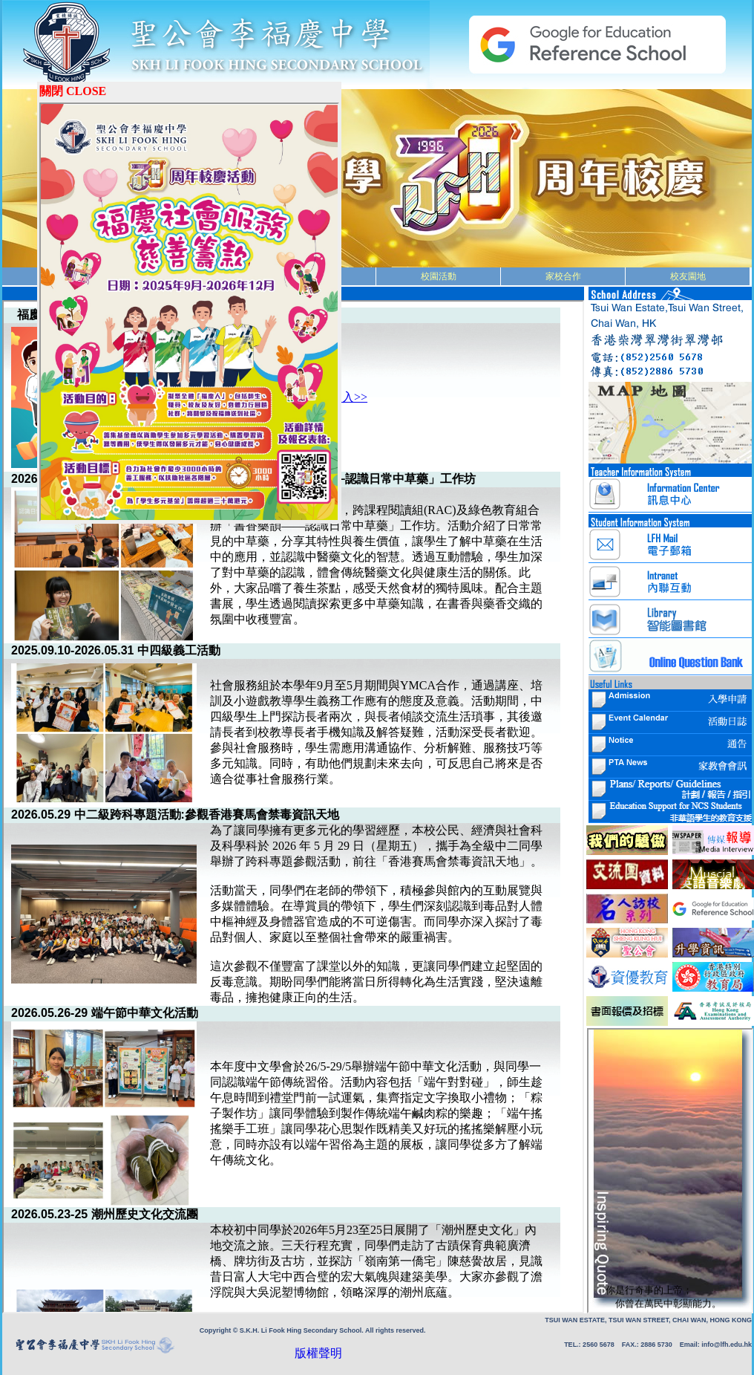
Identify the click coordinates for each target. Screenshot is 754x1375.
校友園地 (688, 276)
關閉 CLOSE (72, 91)
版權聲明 (271, 1353)
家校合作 (563, 276)
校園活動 (438, 276)
